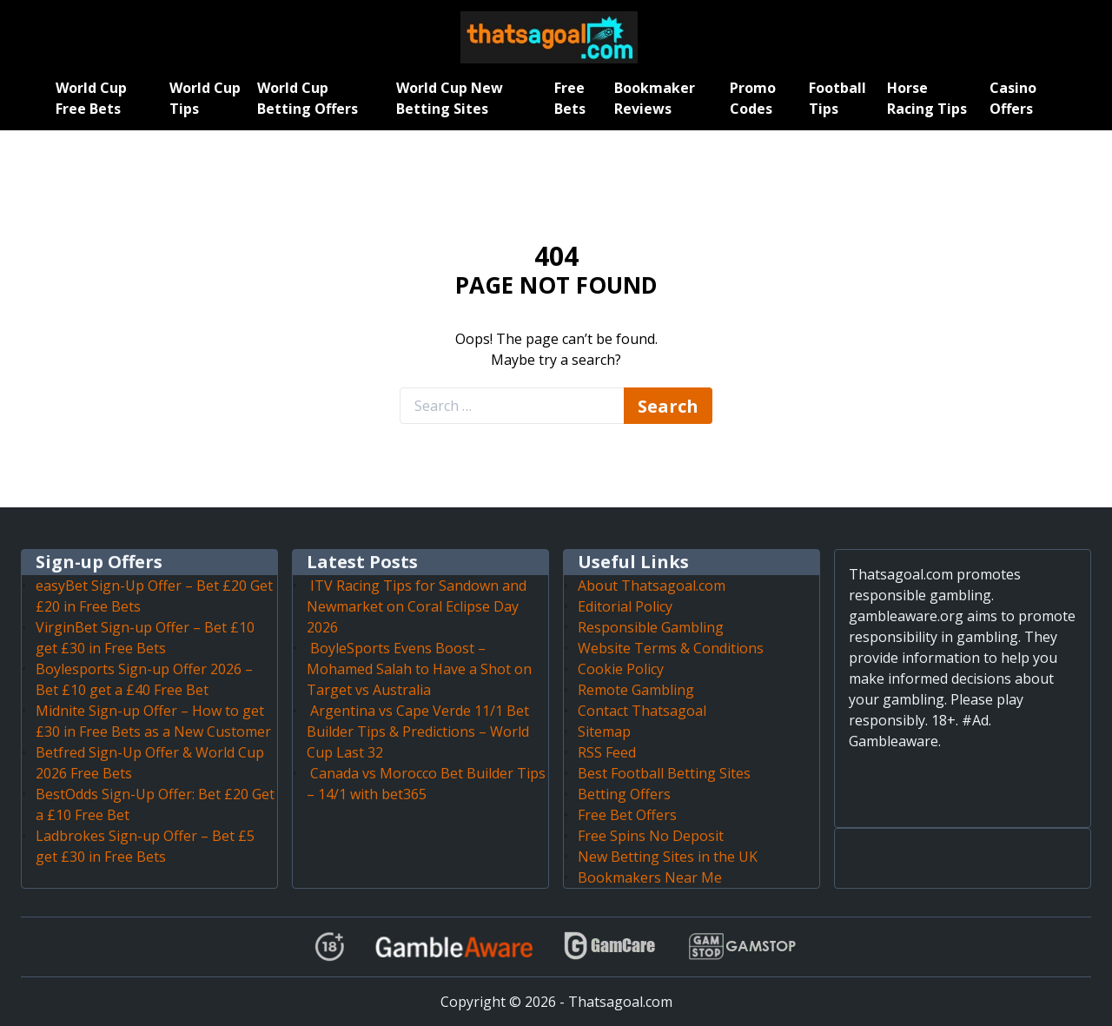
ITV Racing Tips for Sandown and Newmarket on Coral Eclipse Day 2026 (416, 606)
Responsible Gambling (651, 627)
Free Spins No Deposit (651, 835)
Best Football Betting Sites (664, 773)
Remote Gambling (636, 689)
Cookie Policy (621, 668)
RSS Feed (607, 752)
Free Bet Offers (627, 814)
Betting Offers (624, 794)
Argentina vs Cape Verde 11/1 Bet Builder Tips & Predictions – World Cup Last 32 (418, 731)
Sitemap (604, 731)
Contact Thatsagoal (642, 710)
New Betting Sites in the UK (668, 856)
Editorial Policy (625, 606)
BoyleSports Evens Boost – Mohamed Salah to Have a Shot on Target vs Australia (419, 669)
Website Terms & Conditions (671, 648)
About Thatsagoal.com (651, 585)
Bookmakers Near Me (650, 877)
